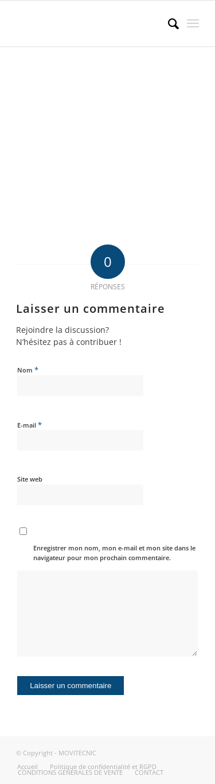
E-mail (29, 425)
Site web (29, 479)
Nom (27, 369)
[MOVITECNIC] (89, 23)
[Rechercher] (168, 23)
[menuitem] (168, 23)
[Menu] (193, 23)
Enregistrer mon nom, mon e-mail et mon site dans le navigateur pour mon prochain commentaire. (114, 553)
